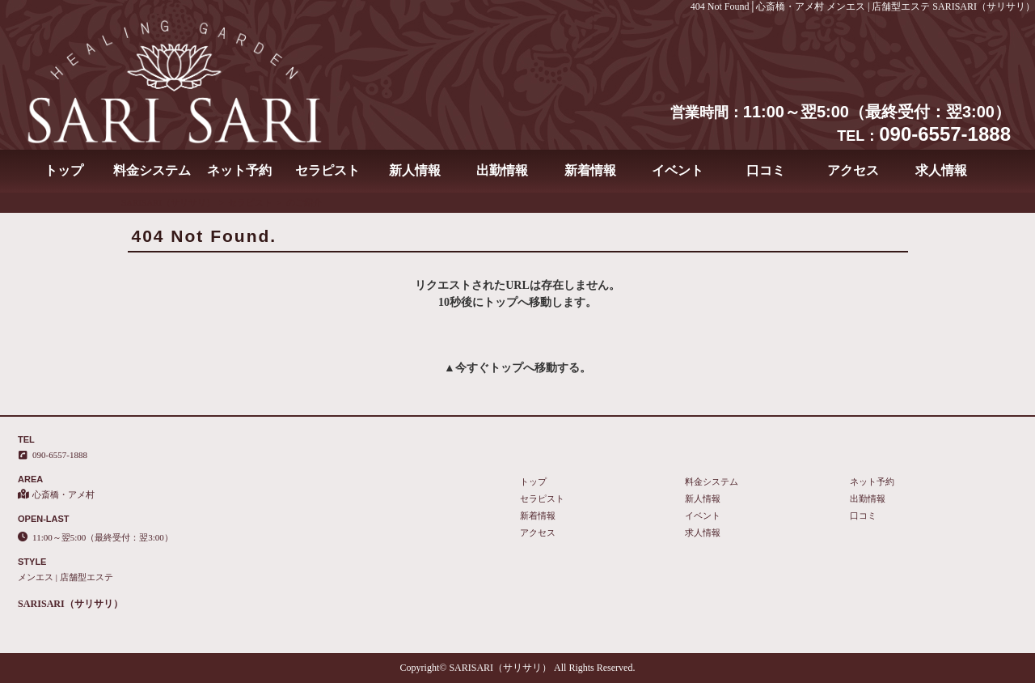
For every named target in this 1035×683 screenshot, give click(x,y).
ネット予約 (239, 170)
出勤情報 (502, 170)
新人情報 (415, 170)
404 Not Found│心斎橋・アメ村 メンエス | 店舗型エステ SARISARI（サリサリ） (863, 6)
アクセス (853, 170)
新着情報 (590, 170)
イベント (677, 170)
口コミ (765, 170)
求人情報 (941, 170)
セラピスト (327, 170)
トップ (63, 170)
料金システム (152, 170)
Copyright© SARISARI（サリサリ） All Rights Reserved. (518, 667)
